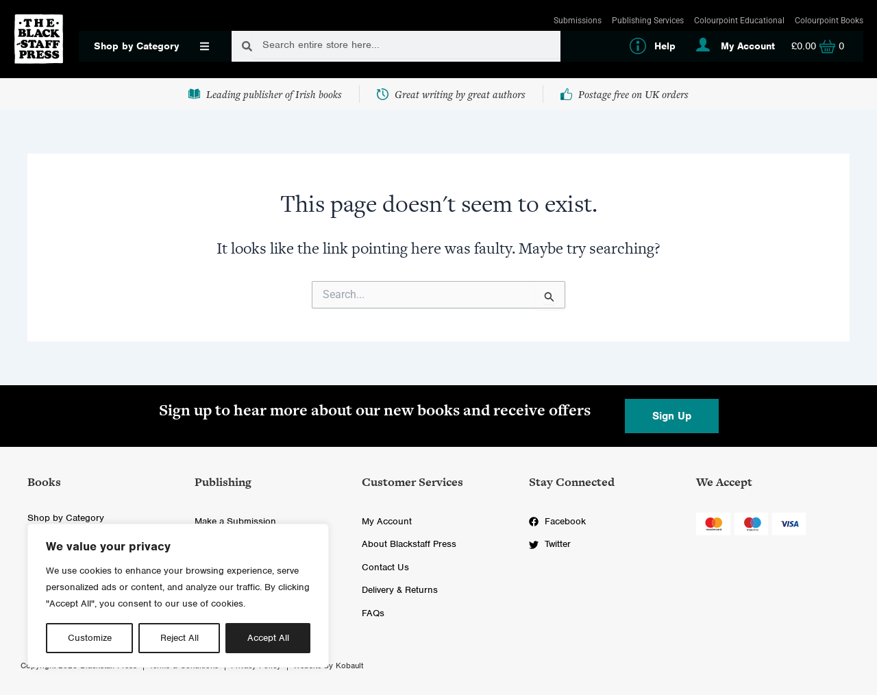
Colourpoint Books (829, 20)
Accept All (268, 638)
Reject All (179, 638)
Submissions (578, 20)
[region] (178, 596)
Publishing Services (648, 20)
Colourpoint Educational (739, 20)
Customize (90, 638)
